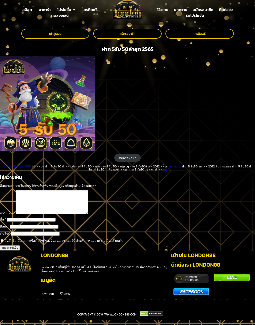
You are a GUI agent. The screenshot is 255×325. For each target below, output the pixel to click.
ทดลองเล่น (60, 15)
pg (165, 169)
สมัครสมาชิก (203, 10)
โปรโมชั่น (66, 10)
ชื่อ (3, 224)
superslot (175, 166)
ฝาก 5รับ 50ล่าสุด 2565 (16, 166)
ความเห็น (7, 217)
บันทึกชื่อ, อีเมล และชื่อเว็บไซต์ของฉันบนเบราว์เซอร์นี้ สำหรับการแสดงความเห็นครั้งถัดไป (64, 245)
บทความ (180, 10)
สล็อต (27, 10)
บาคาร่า (45, 10)
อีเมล (4, 231)
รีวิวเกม (162, 10)
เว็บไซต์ (5, 238)
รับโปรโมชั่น (195, 15)
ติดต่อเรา (226, 10)
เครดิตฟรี (90, 10)
